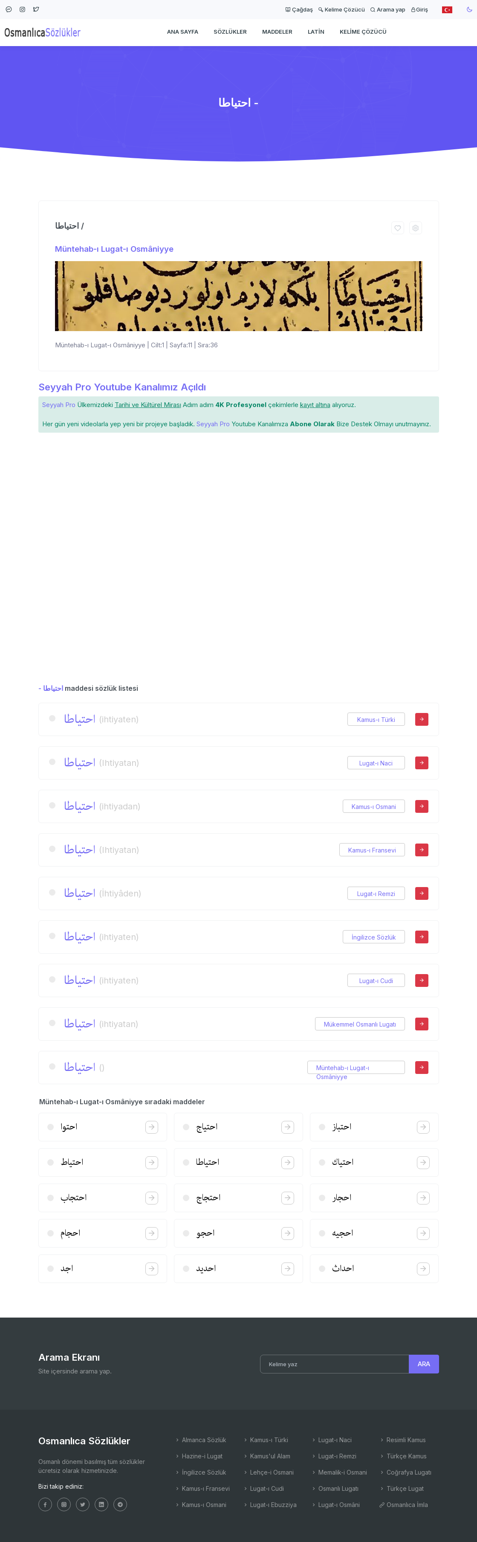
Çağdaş (299, 9)
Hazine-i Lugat (198, 1456)
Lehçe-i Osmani (268, 1472)
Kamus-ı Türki (376, 719)
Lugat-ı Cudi (376, 980)
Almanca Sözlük (200, 1439)
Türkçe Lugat (401, 1488)
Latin (316, 32)
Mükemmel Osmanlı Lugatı (360, 1024)
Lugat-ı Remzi (376, 893)
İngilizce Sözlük (374, 937)
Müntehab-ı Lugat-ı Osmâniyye (114, 249)
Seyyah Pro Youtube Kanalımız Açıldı (122, 387)
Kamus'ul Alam (266, 1456)
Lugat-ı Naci (376, 763)
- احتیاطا (50, 688)
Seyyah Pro (58, 405)
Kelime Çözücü (341, 9)
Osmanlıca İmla (403, 1504)
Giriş (419, 9)
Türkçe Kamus (403, 1456)
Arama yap (387, 9)
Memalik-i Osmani (339, 1472)
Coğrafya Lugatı (405, 1472)
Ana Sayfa (182, 32)
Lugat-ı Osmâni (335, 1504)
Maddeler (277, 32)
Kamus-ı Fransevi (372, 850)
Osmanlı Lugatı (334, 1488)
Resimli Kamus (402, 1439)
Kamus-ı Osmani (374, 806)
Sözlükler (230, 32)
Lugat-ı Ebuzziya (270, 1504)
